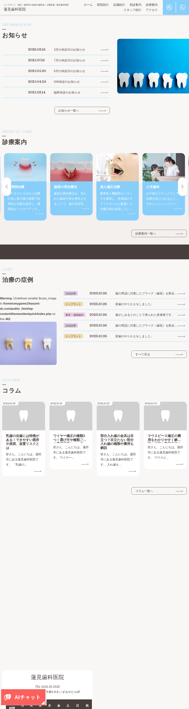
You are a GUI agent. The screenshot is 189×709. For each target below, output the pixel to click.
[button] (182, 186)
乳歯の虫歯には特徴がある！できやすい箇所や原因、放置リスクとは (22, 442)
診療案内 (152, 4)
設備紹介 (119, 4)
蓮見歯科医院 (15, 9)
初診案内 (135, 4)
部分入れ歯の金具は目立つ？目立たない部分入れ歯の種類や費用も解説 (117, 442)
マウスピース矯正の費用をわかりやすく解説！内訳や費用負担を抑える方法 (164, 438)
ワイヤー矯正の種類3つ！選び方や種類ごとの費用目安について (69, 438)
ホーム (88, 4)
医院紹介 (103, 4)
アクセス (152, 9)
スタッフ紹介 (132, 9)
